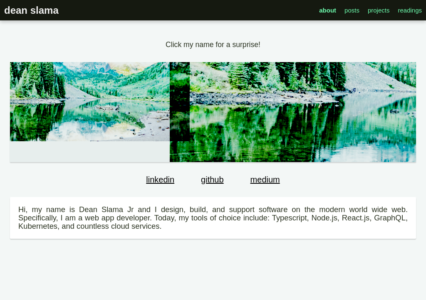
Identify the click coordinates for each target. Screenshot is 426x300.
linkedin (160, 179)
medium (265, 179)
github (212, 179)
